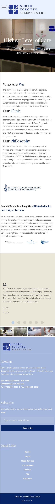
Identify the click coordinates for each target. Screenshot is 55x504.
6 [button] (42, 322)
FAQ (27, 474)
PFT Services (27, 465)
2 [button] (18, 322)
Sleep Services (27, 461)
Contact (27, 469)
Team (27, 456)
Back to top (26, 500)
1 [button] (12, 322)
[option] (27, 298)
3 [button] (24, 322)
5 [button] (36, 322)
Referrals (27, 478)
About (27, 452)
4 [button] (30, 322)
